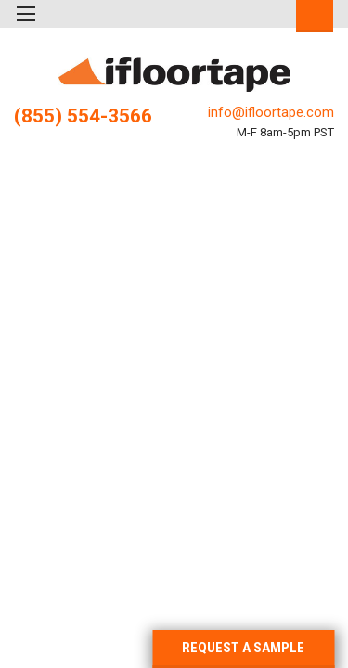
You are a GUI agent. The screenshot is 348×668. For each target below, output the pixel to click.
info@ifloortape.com (271, 112)
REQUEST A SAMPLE (243, 647)
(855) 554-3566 (83, 116)
